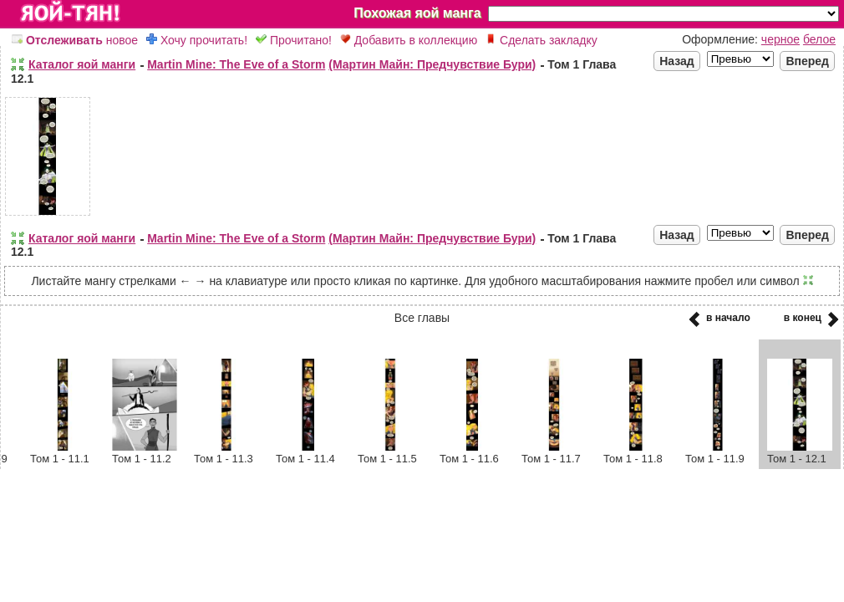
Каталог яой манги (81, 64)
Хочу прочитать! (196, 40)
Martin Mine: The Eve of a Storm (236, 64)
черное (780, 39)
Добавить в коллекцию (408, 40)
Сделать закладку (541, 40)
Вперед (807, 61)
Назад (676, 61)
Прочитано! (294, 40)
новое (75, 40)
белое (819, 39)
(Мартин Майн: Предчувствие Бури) (432, 64)
